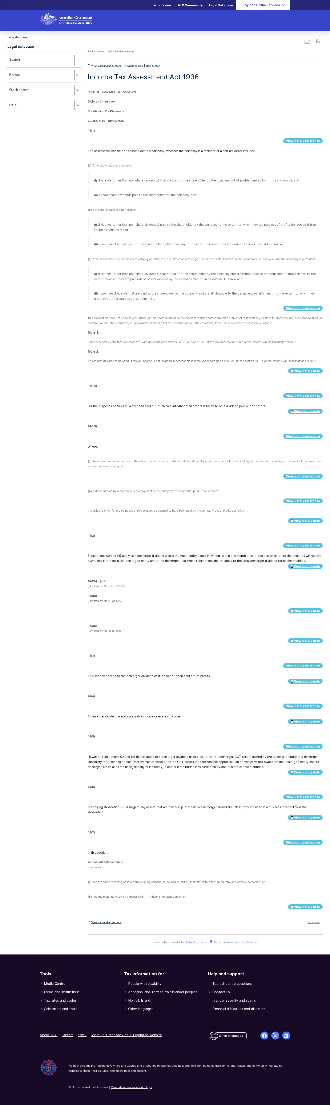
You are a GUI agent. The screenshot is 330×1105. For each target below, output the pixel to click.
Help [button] (45, 105)
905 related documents (121, 52)
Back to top (313, 922)
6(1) (144, 896)
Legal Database (221, 5)
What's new (162, 5)
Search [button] (45, 60)
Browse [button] (45, 75)
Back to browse (96, 52)
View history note (305, 370)
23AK (189, 342)
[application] (44, 82)
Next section (153, 66)
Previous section (133, 66)
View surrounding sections (106, 66)
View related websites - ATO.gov (131, 1087)
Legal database (20, 47)
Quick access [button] (45, 90)
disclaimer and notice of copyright (240, 942)
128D (202, 342)
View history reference (303, 140)
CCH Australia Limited (197, 942)
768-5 (239, 342)
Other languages (231, 1035)
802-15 (259, 361)
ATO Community (190, 5)
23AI (180, 342)
